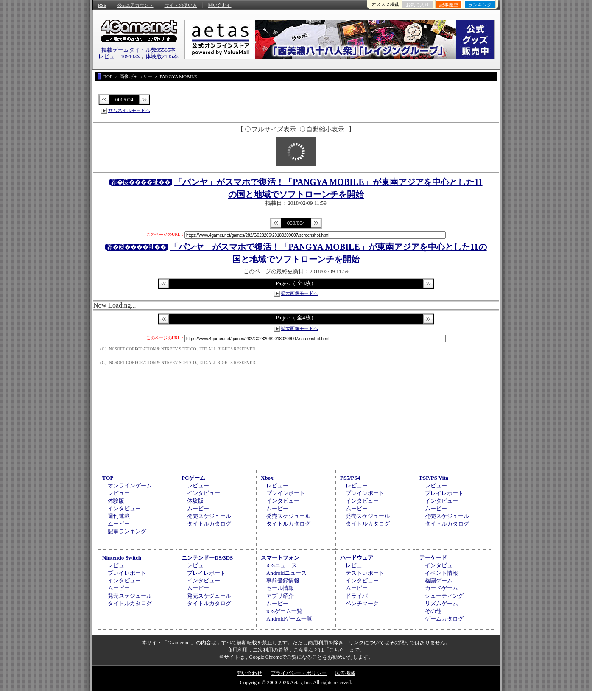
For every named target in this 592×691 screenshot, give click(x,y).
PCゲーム (193, 478)
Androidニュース (286, 573)
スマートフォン (280, 557)
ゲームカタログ (444, 618)
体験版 (116, 501)
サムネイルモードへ (129, 110)
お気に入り (417, 4)
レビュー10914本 (119, 56)
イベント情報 (441, 573)
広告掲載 (345, 673)
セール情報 (280, 588)
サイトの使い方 (181, 5)
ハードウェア (356, 557)
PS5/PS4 (350, 478)
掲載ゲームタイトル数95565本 (138, 50)
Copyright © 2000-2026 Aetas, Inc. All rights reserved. (296, 682)
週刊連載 (119, 516)
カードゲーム (441, 588)
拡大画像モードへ (299, 293)
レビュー (119, 493)
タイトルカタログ (209, 523)
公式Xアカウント (135, 5)
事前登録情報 (282, 580)
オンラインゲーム (130, 485)
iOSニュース (281, 565)
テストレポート (365, 573)
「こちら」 (336, 650)
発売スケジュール (209, 516)
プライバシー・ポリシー (299, 673)
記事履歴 (448, 4)
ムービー (119, 523)
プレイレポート (285, 493)
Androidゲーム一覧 (289, 618)
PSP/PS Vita (433, 478)
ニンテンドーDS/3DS (207, 557)
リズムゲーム (441, 603)
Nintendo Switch (121, 557)
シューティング (444, 596)
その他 (433, 611)
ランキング (479, 4)
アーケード (433, 557)
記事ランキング (127, 531)
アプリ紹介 (280, 596)
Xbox (267, 478)
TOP (108, 478)
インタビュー (124, 508)
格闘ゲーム (438, 580)
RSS (102, 5)
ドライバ (357, 596)
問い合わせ (220, 5)
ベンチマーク (362, 603)
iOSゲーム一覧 (284, 611)
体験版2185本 (162, 56)
